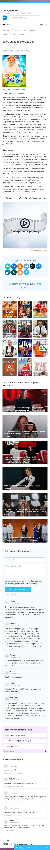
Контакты (6, 840)
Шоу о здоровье (18, 93)
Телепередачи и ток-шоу (24, 844)
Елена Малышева (18, 89)
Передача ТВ (10, 10)
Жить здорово (29, 30)
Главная (5, 30)
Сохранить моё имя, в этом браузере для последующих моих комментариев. (25, 582)
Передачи (16, 30)
